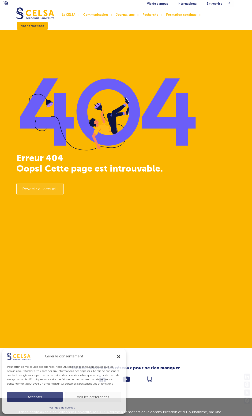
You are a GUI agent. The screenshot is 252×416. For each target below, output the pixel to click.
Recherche (150, 14)
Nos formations (32, 26)
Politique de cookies (62, 407)
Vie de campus (157, 3)
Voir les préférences (93, 397)
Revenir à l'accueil (40, 188)
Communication (95, 14)
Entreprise (214, 3)
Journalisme (125, 14)
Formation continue (181, 14)
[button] (118, 356)
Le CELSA (68, 14)
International (187, 3)
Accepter (35, 397)
